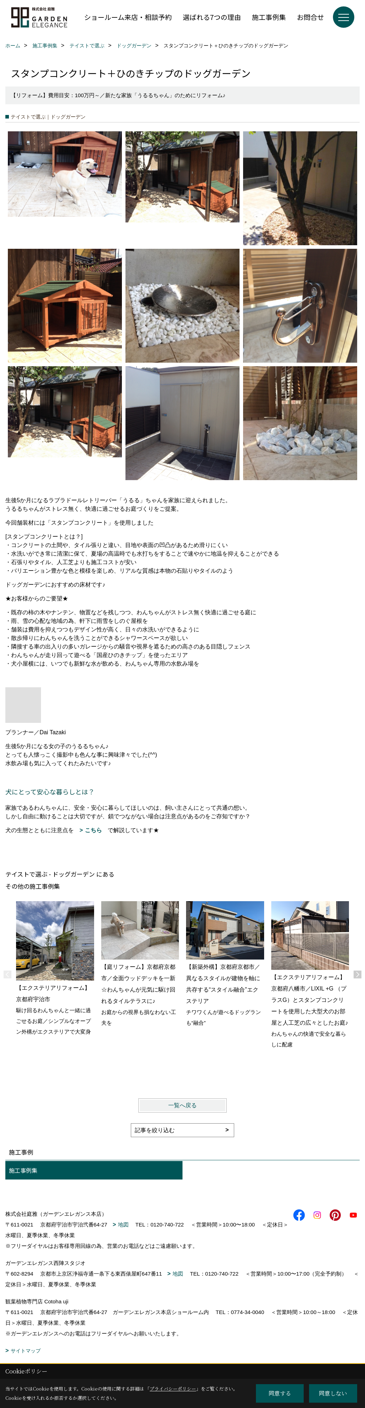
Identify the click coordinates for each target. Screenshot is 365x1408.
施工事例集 (269, 17)
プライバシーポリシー (173, 1388)
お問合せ (310, 17)
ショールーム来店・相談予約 (128, 17)
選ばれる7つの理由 (212, 17)
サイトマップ (26, 1351)
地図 (123, 1225)
